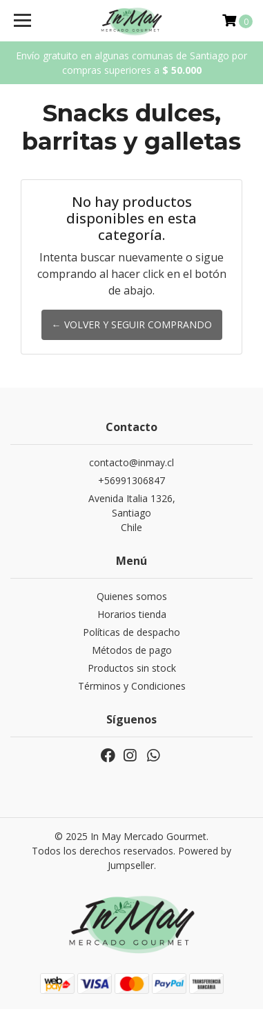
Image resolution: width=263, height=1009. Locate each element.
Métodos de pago (132, 650)
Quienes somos (132, 596)
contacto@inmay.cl (131, 462)
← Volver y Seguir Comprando (132, 324)
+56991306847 (131, 480)
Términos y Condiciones (132, 685)
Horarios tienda (131, 614)
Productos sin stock (132, 668)
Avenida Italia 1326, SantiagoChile (131, 513)
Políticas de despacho (131, 632)
